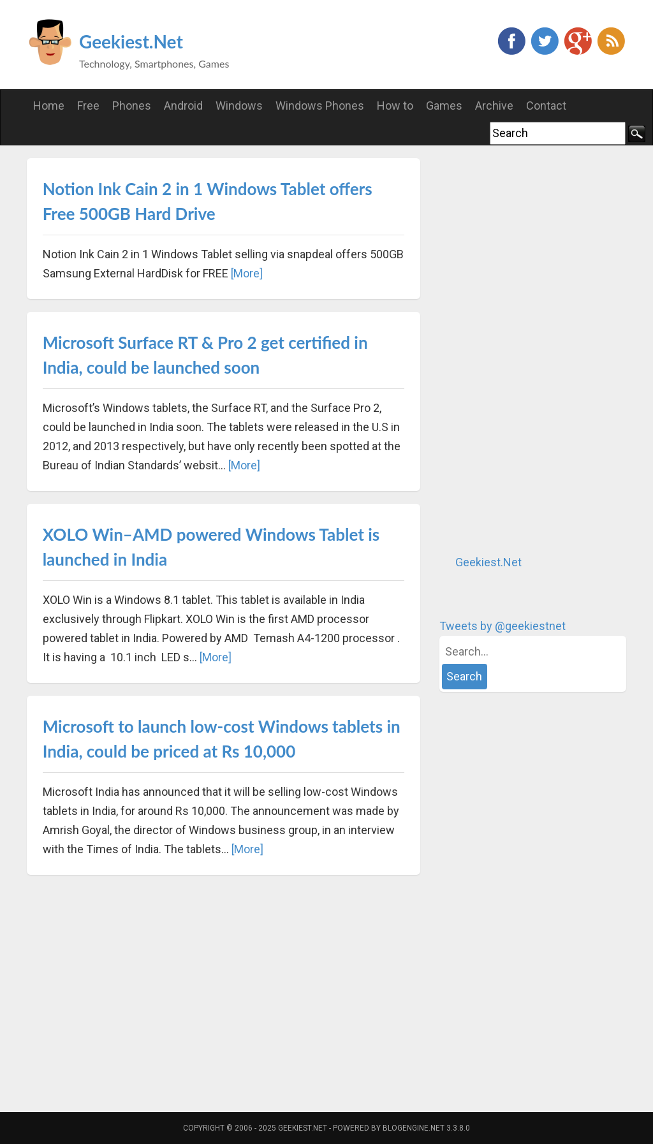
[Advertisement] (535, 349)
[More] (247, 273)
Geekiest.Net (131, 41)
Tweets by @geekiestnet (502, 626)
